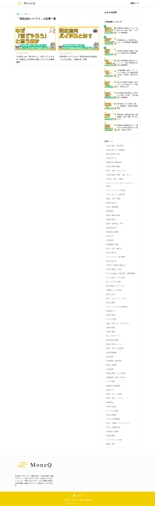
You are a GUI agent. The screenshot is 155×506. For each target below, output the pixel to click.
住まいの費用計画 (113, 427)
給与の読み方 (111, 261)
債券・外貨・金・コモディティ (118, 323)
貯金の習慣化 (111, 415)
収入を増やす (111, 253)
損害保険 (109, 211)
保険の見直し (111, 219)
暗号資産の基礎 (112, 340)
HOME (77, 495)
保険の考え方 (111, 203)
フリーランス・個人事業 (115, 257)
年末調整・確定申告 (114, 361)
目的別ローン (111, 311)
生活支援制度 (111, 352)
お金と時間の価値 (113, 166)
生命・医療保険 (112, 207)
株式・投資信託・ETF (114, 223)
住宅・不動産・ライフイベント (118, 423)
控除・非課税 (111, 365)
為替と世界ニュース (114, 344)
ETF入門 (109, 236)
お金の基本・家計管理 (114, 146)
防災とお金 (110, 294)
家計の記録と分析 (113, 154)
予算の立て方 (111, 158)
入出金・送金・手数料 (114, 179)
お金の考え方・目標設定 (115, 150)
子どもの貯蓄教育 (113, 419)
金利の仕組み (111, 406)
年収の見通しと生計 (114, 269)
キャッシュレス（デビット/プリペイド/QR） (119, 184)
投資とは (109, 390)
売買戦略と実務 (112, 244)
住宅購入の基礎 (112, 431)
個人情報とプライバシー (115, 286)
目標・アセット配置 (114, 394)
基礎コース (135, 3)
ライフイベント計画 (114, 440)
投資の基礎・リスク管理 (115, 373)
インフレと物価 (112, 411)
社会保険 (109, 369)
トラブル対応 (111, 319)
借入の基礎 (110, 302)
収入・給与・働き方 (114, 248)
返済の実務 (110, 315)
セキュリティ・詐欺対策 (115, 194)
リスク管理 (110, 381)
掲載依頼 (87, 500)
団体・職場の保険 (113, 215)
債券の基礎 (110, 327)
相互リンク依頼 (77, 500)
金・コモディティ (113, 336)
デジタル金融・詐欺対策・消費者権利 (120, 273)
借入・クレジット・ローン (116, 298)
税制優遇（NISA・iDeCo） (116, 377)
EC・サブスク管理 (113, 282)
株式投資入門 (111, 228)
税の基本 (109, 357)
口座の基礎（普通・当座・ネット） (120, 175)
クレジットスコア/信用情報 (116, 307)
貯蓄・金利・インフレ (114, 398)
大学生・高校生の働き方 (115, 265)
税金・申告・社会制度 (114, 348)
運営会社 (67, 500)
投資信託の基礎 (112, 232)
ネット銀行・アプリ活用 (115, 278)
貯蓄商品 (109, 402)
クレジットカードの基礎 (115, 190)
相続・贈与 (110, 444)
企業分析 (109, 240)
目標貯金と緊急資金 (114, 162)
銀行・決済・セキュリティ (116, 171)
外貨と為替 (110, 332)
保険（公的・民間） (114, 199)
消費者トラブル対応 (114, 290)
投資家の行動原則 (113, 386)
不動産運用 (110, 436)
